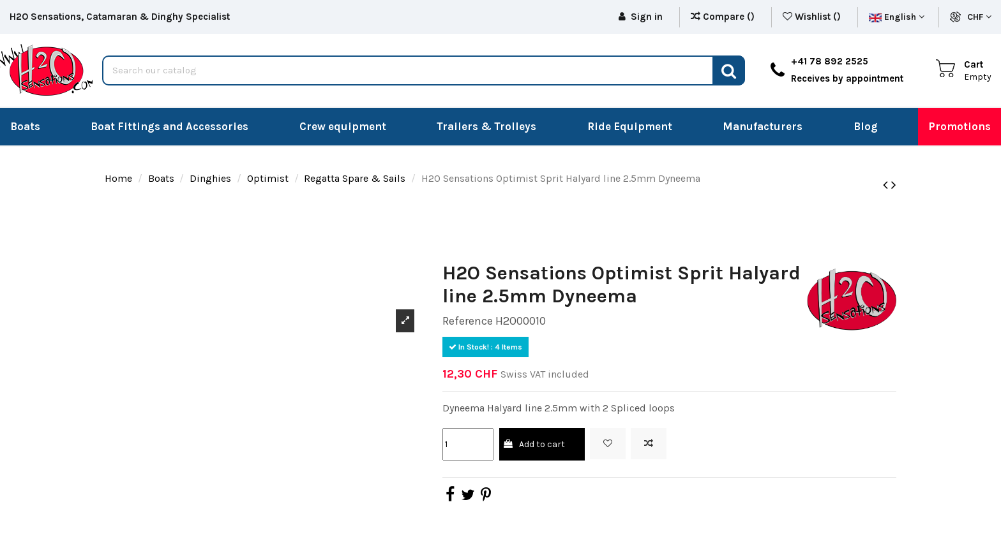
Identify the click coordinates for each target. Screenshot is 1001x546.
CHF (979, 16)
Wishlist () (813, 16)
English (896, 16)
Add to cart (533, 444)
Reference (467, 320)
